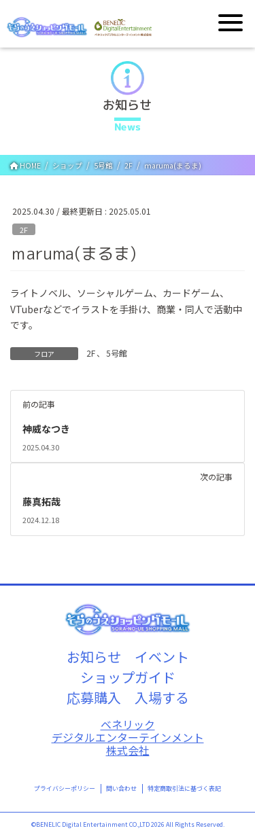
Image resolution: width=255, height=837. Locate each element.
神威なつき (46, 428)
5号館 (116, 353)
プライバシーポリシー (64, 788)
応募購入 (94, 697)
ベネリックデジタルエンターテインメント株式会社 (128, 737)
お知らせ (94, 656)
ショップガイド (127, 677)
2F (24, 229)
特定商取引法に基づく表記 (184, 788)
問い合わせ (121, 788)
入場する (162, 697)
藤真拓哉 (41, 501)
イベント (162, 656)
